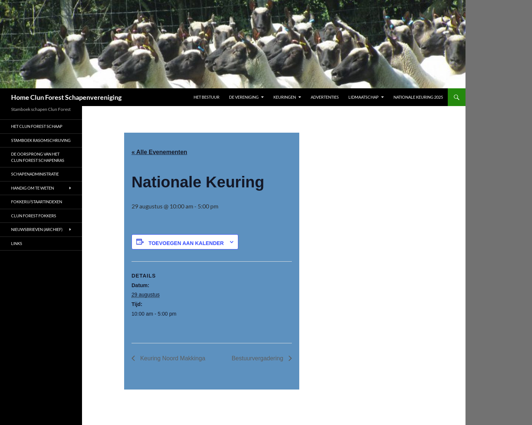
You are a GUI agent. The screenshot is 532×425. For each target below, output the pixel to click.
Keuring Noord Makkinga (172, 358)
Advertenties (325, 97)
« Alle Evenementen (159, 152)
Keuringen (284, 97)
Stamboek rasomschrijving (41, 140)
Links (16, 243)
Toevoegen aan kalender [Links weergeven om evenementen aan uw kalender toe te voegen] (186, 243)
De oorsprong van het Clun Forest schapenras (37, 157)
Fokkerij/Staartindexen (36, 201)
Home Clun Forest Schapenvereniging (66, 97)
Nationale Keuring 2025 (418, 97)
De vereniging (244, 97)
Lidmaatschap (363, 97)
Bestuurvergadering (258, 358)
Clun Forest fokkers (33, 215)
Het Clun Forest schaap (36, 126)
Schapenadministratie (35, 173)
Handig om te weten (32, 188)
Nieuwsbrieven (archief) (36, 229)
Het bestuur (206, 97)
